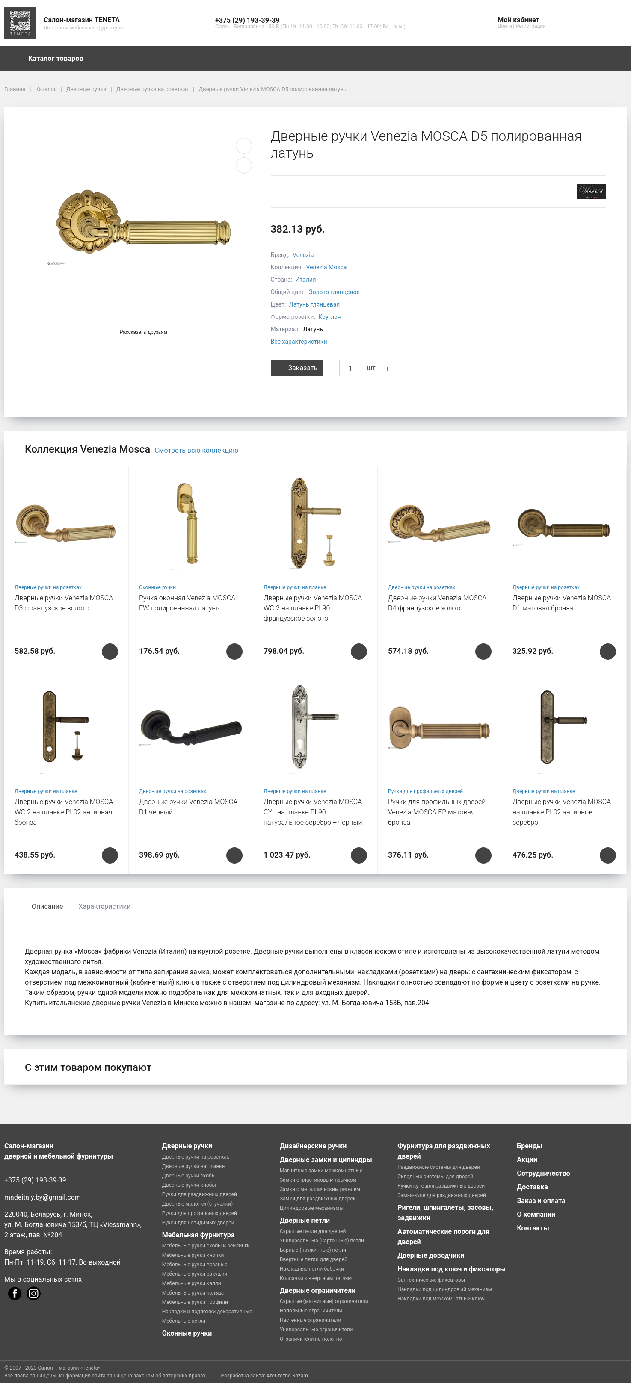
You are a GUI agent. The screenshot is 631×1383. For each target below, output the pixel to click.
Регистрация (531, 26)
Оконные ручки (157, 587)
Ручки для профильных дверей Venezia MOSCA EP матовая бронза (437, 812)
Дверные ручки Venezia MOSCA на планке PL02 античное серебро (562, 812)
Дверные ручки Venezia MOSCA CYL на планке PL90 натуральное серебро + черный (313, 812)
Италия (305, 279)
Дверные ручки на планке (295, 587)
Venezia (303, 254)
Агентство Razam (287, 1376)
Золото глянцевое (334, 292)
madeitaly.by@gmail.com (42, 1197)
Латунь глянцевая (314, 304)
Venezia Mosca (326, 267)
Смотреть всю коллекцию (196, 450)
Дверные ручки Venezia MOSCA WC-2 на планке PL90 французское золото (313, 608)
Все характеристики (299, 341)
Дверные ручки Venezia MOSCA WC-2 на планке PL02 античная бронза (64, 812)
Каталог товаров (60, 58)
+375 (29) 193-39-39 (35, 1180)
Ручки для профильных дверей (425, 791)
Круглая (329, 316)
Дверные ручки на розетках (48, 587)
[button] (310, 20)
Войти (505, 26)
